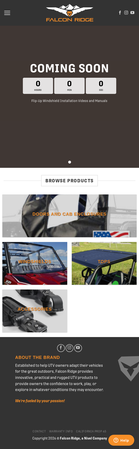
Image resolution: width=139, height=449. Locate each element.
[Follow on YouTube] (132, 13)
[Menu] (7, 12)
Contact (39, 431)
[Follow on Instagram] (126, 13)
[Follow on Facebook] (120, 13)
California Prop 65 (91, 431)
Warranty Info (61, 431)
